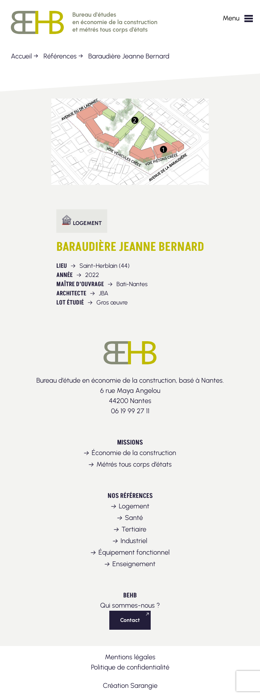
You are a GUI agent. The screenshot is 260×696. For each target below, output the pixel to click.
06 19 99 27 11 (130, 411)
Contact (130, 620)
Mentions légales (130, 657)
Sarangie (143, 685)
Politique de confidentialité (130, 667)
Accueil (21, 56)
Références (60, 56)
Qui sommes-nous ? (130, 605)
